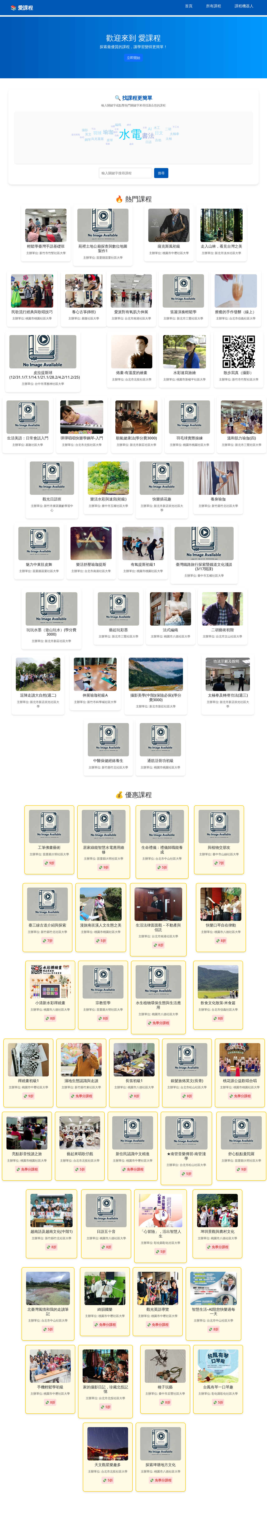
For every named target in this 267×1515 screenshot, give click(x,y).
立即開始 (133, 57)
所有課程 (213, 5)
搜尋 (161, 173)
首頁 (189, 5)
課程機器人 (244, 5)
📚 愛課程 (21, 7)
